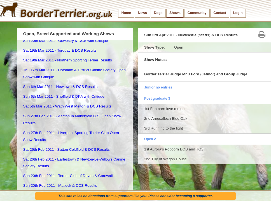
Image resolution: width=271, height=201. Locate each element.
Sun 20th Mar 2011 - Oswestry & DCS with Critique (65, 41)
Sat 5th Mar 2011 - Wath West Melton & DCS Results (67, 106)
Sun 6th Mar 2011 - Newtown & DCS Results (60, 87)
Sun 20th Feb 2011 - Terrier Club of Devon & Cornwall (68, 176)
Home (126, 13)
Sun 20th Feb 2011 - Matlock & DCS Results (60, 185)
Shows (175, 13)
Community (197, 13)
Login (238, 13)
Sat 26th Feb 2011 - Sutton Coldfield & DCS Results (66, 149)
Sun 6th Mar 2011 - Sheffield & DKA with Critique (63, 96)
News (142, 13)
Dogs (158, 13)
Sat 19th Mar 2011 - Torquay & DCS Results (59, 50)
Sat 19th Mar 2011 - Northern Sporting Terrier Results (67, 60)
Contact (219, 13)
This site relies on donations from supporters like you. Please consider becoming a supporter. (135, 196)
